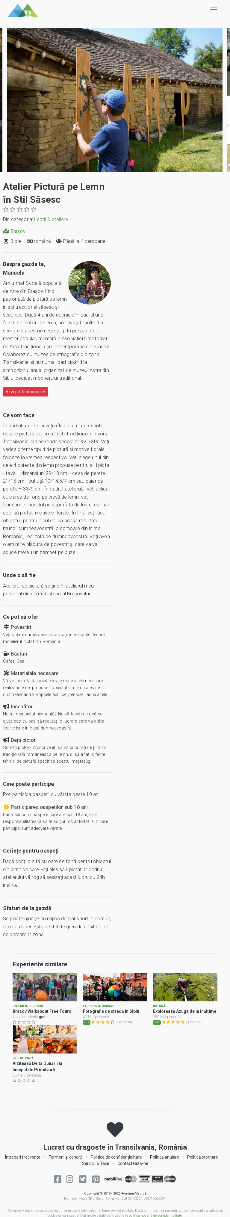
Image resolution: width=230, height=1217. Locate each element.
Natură (159, 1009)
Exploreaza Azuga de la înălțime (184, 1014)
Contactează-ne (132, 1170)
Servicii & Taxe (95, 1170)
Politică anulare (164, 1164)
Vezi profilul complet (26, 391)
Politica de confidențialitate (116, 1164)
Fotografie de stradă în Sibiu (111, 1014)
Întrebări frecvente (22, 1164)
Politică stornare (202, 1164)
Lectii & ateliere (51, 219)
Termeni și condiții (66, 1164)
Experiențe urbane (28, 1009)
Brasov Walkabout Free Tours (42, 1014)
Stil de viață (23, 1065)
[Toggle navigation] (213, 10)
